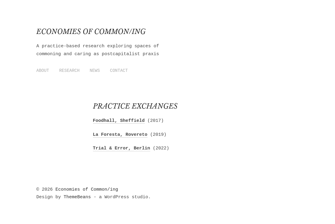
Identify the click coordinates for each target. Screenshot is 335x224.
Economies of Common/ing (91, 32)
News (95, 70)
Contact (119, 70)
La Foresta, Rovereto (120, 134)
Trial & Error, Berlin (121, 148)
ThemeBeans (77, 197)
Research (69, 70)
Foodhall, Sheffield (119, 120)
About (42, 70)
